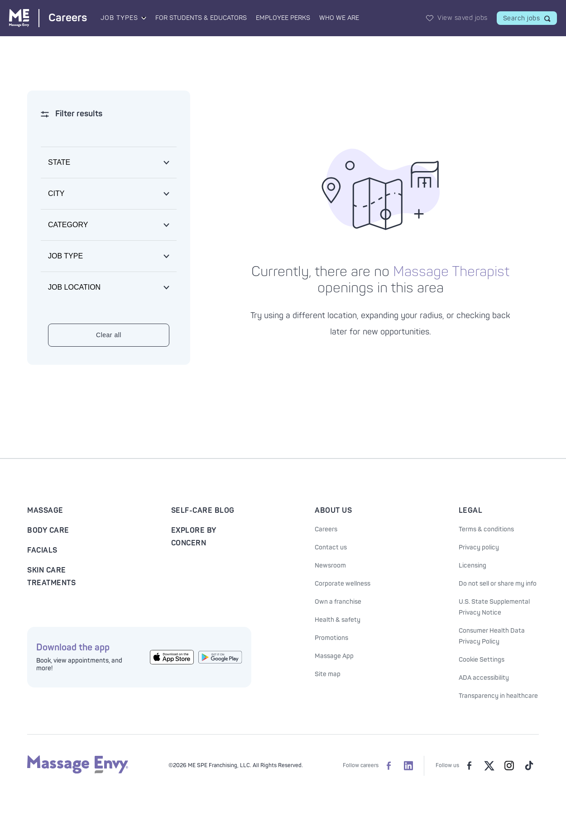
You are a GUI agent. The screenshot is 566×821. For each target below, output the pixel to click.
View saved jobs (462, 18)
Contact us (331, 547)
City (56, 193)
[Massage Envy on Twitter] (489, 766)
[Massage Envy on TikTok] (529, 766)
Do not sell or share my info (498, 583)
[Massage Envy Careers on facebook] (388, 766)
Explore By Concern (193, 537)
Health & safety (337, 620)
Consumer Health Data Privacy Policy (492, 636)
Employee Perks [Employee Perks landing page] (283, 18)
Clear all (108, 335)
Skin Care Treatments (51, 576)
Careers (326, 529)
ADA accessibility (484, 678)
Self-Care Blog (203, 510)
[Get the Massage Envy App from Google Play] (220, 657)
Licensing (472, 565)
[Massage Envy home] (77, 771)
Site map (328, 674)
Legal (471, 510)
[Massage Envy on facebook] (469, 766)
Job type (65, 256)
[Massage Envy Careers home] (48, 18)
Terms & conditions (486, 529)
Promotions (331, 638)
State (59, 162)
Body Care (48, 530)
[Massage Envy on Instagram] (509, 766)
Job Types (119, 18)
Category (68, 225)
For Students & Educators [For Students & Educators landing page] (201, 18)
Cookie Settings (481, 659)
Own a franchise (338, 602)
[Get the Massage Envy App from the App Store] (172, 657)
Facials (42, 550)
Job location (74, 287)
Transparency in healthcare (498, 696)
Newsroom (330, 565)
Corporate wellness (342, 583)
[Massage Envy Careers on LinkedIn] (408, 766)
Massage (45, 510)
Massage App (334, 656)
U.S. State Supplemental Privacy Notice (494, 607)
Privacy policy (479, 547)
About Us (333, 510)
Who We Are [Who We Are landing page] (339, 18)
